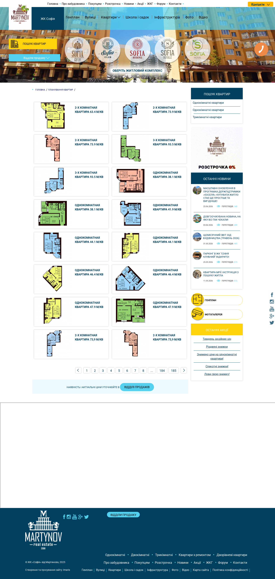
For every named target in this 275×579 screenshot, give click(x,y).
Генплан (73, 17)
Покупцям (95, 3)
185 (173, 370)
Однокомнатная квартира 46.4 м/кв (89, 272)
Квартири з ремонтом (195, 555)
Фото (189, 17)
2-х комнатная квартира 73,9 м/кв (89, 337)
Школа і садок (137, 17)
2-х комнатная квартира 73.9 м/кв (167, 110)
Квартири (109, 17)
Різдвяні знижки (217, 346)
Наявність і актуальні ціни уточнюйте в (110, 387)
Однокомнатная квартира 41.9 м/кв (167, 207)
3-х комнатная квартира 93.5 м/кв (167, 142)
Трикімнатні (164, 555)
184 (162, 370)
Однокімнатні (115, 555)
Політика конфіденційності (230, 570)
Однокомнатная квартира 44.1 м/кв (89, 240)
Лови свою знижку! (217, 374)
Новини (129, 3)
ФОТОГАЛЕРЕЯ (213, 314)
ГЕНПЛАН (210, 300)
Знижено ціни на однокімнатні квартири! (217, 356)
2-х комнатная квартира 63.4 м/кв (89, 110)
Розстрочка (112, 3)
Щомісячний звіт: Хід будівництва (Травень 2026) (221, 237)
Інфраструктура (167, 17)
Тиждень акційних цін (217, 339)
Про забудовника (73, 3)
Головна (52, 3)
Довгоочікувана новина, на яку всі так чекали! (222, 218)
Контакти (175, 3)
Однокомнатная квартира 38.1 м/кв (167, 175)
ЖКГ (150, 3)
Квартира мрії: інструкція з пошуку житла (221, 274)
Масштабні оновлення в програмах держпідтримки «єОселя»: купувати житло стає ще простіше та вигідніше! (221, 194)
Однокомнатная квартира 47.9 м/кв (89, 305)
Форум (161, 3)
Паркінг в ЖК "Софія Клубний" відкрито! (216, 255)
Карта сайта (201, 570)
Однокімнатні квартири (208, 102)
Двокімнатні (140, 555)
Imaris (66, 569)
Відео (203, 17)
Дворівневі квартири (232, 555)
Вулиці (90, 17)
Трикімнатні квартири (207, 117)
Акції (140, 3)
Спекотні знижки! (217, 366)
